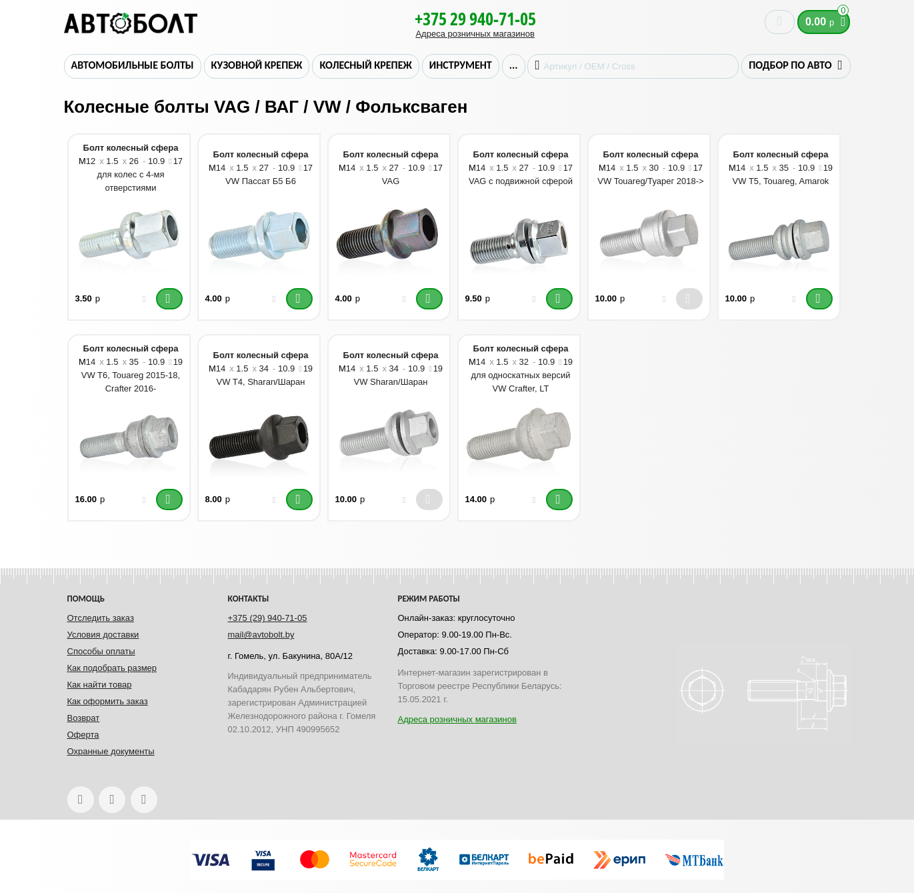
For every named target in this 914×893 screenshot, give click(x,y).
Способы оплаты (101, 651)
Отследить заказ (100, 618)
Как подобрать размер (112, 668)
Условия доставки (103, 635)
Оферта (83, 735)
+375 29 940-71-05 (475, 19)
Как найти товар (99, 685)
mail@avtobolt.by (261, 635)
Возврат (83, 718)
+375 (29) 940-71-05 (267, 618)
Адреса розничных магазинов (474, 34)
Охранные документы (111, 751)
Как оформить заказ (107, 701)
